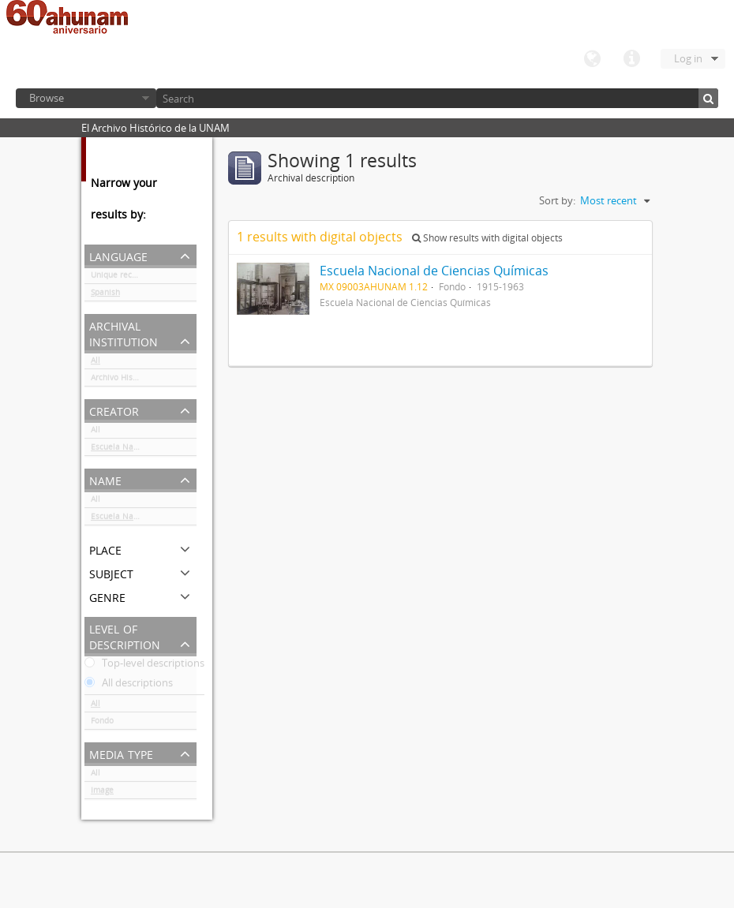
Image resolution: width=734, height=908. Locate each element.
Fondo (102, 723)
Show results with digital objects (487, 238)
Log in (688, 58)
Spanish (105, 295)
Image (102, 792)
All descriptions (128, 685)
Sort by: (557, 200)
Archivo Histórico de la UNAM (144, 380)
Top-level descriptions (144, 666)
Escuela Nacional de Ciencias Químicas (144, 449)
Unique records (119, 277)
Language (592, 59)
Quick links (631, 59)
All (95, 362)
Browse (46, 98)
